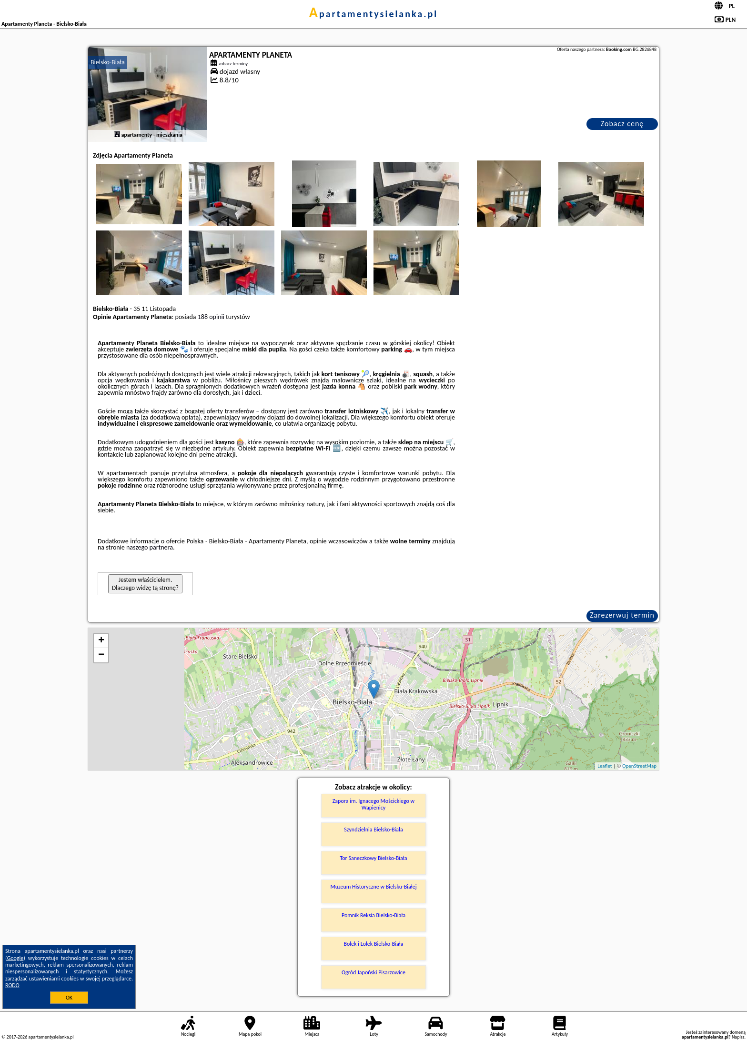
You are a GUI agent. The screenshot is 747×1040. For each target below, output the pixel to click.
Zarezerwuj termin (622, 615)
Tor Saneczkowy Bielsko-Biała (373, 858)
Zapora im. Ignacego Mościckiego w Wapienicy (373, 804)
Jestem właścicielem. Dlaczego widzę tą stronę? (145, 584)
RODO (12, 985)
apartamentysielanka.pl (373, 14)
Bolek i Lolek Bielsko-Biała (374, 943)
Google (15, 958)
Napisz (738, 1037)
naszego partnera (149, 547)
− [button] (101, 655)
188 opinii (211, 317)
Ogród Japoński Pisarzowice (373, 972)
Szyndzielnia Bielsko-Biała (373, 829)
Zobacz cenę (622, 123)
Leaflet (604, 766)
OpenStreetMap (639, 766)
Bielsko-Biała (108, 62)
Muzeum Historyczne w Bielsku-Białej (373, 886)
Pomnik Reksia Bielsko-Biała (373, 915)
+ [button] (101, 641)
